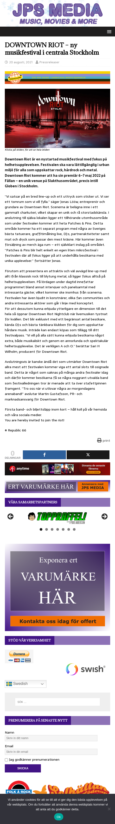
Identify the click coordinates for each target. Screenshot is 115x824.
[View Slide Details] (57, 518)
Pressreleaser (49, 62)
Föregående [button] (10, 516)
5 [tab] (63, 529)
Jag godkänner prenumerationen (32, 759)
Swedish (17, 684)
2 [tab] (46, 529)
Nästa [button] (104, 516)
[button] (108, 31)
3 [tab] (52, 529)
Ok (59, 817)
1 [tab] (41, 529)
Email (9, 746)
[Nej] (109, 808)
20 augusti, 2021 (20, 62)
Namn (9, 732)
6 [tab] (68, 529)
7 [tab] (74, 529)
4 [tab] (57, 529)
